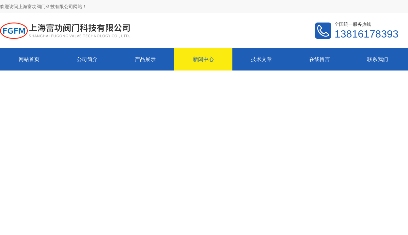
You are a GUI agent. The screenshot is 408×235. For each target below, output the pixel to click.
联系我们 (377, 59)
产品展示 (145, 59)
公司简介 (87, 59)
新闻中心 (203, 59)
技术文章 (261, 59)
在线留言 (319, 59)
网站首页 (29, 59)
